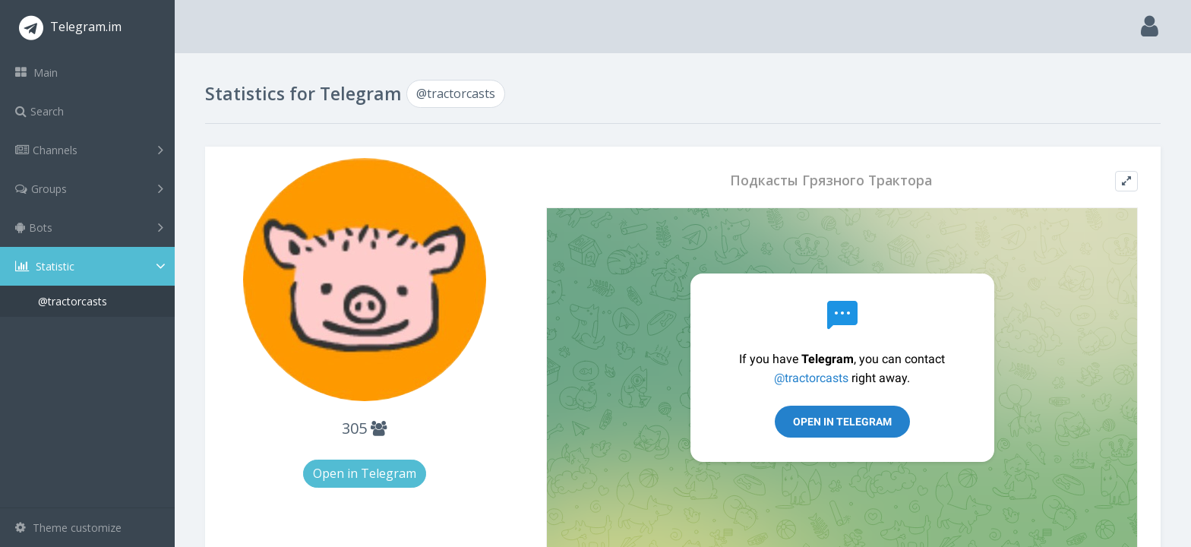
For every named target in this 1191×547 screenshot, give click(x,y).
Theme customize (68, 527)
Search (39, 111)
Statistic (92, 266)
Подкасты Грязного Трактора (831, 180)
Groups (89, 188)
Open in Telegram (364, 473)
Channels (89, 149)
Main (36, 72)
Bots (89, 227)
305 (364, 428)
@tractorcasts (72, 301)
